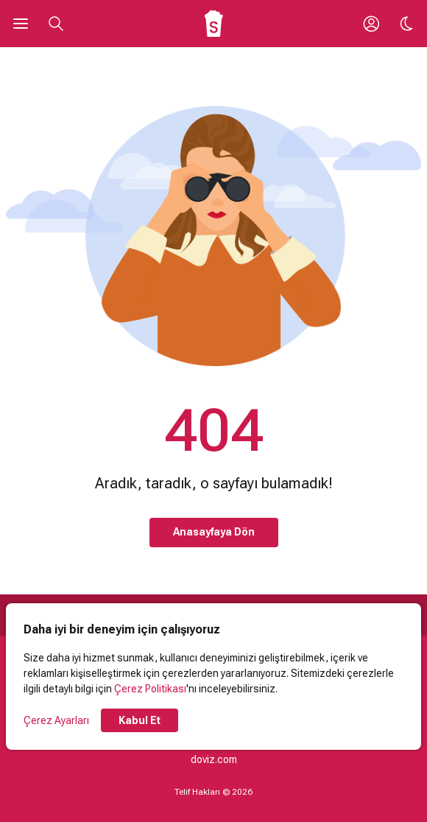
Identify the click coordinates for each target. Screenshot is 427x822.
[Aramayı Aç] (56, 23)
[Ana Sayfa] (214, 23)
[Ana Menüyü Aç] (20, 23)
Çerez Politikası (150, 689)
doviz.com (214, 759)
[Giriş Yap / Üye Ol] (371, 23)
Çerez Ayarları (56, 720)
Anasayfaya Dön (214, 532)
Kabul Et (139, 720)
